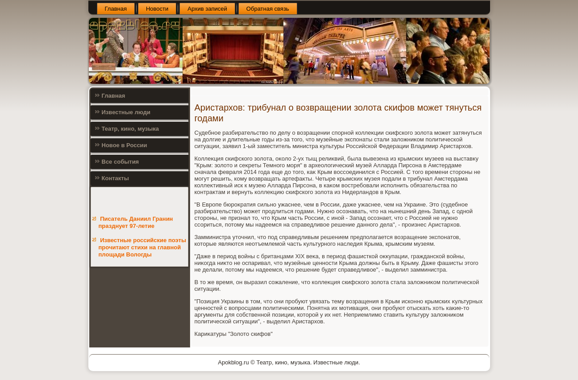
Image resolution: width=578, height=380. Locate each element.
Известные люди (126, 112)
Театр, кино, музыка (130, 128)
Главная (116, 8)
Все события (120, 161)
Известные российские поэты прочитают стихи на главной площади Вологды (143, 247)
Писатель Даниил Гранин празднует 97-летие (136, 222)
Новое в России (124, 145)
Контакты (115, 178)
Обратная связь (267, 8)
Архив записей (207, 8)
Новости (157, 8)
